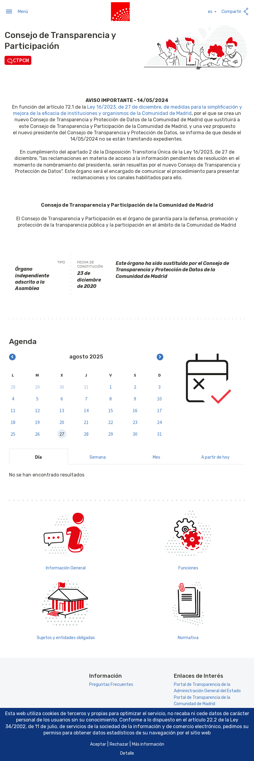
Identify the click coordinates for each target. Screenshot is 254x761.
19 (37, 422)
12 (37, 410)
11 (13, 410)
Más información (148, 744)
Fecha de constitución (90, 264)
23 (135, 422)
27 (61, 433)
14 (86, 410)
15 (110, 410)
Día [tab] (38, 456)
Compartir (235, 11)
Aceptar (98, 744)
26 (37, 433)
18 (13, 422)
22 (110, 422)
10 (159, 398)
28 (13, 386)
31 (86, 386)
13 (61, 410)
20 (61, 422)
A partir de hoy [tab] (215, 456)
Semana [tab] (97, 456)
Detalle (127, 753)
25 (13, 433)
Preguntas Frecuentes (111, 683)
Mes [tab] (156, 456)
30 (61, 386)
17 (159, 410)
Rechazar (119, 744)
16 (135, 410)
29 (37, 386)
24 (159, 422)
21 (86, 422)
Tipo (61, 262)
